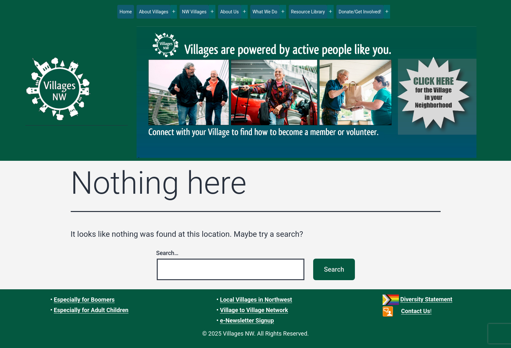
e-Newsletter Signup (247, 320)
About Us (229, 11)
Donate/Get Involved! (360, 11)
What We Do (265, 11)
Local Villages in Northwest (256, 299)
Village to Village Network (254, 310)
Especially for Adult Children (91, 310)
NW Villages (194, 11)
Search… (167, 253)
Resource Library (308, 11)
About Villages (153, 11)
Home (126, 11)
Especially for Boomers (84, 299)
